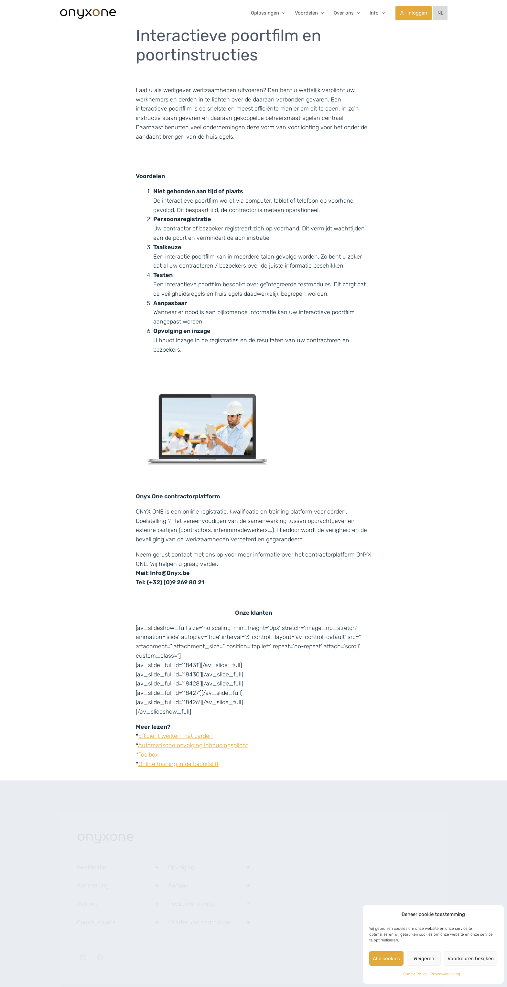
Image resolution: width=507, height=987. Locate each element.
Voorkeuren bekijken (471, 958)
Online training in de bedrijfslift (178, 764)
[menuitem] (440, 13)
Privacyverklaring (445, 974)
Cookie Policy (415, 974)
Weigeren (424, 958)
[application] (282, 13)
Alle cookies (386, 958)
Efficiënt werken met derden (175, 735)
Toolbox (148, 754)
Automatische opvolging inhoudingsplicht (193, 745)
